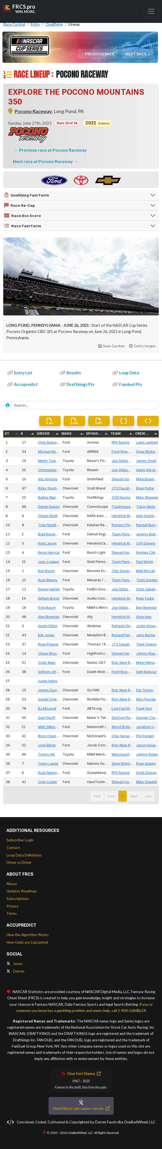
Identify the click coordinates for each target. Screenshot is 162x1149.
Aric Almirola (47, 479)
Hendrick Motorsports (129, 516)
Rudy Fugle (145, 598)
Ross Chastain (49, 736)
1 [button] (122, 796)
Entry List (20, 372)
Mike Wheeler (147, 497)
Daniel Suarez (49, 507)
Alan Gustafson (148, 516)
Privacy (12, 906)
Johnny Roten (147, 754)
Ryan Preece (48, 644)
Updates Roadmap (21, 891)
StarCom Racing (124, 718)
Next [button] (134, 796)
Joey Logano (48, 562)
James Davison (50, 690)
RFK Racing (120, 442)
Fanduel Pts (127, 384)
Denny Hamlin (49, 589)
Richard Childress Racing (131, 525)
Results (70, 372)
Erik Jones (46, 635)
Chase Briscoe (49, 653)
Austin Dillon (47, 626)
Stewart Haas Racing (128, 479)
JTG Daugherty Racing (129, 488)
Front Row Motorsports (130, 452)
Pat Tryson (144, 690)
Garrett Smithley (50, 699)
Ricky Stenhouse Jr (53, 488)
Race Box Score (22, 215)
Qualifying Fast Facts (26, 195)
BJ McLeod (47, 708)
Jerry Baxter (145, 635)
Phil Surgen (145, 736)
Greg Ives (143, 617)
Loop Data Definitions (24, 855)
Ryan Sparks (146, 764)
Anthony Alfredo (51, 672)
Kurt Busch (46, 571)
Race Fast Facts (22, 225)
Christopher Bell (50, 470)
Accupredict (23, 384)
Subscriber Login (19, 840)
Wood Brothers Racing (129, 727)
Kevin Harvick (49, 552)
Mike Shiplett (146, 782)
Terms (11, 913)
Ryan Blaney (47, 580)
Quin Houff (46, 718)
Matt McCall (145, 571)
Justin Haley (47, 681)
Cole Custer (47, 782)
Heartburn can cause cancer (81, 1108)
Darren (15, 971)
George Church (148, 718)
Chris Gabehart (148, 589)
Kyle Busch (47, 608)
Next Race (136, 54)
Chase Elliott (48, 516)
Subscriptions (17, 898)
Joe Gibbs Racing (126, 461)
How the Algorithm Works (27, 935)
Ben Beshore (146, 608)
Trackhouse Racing (127, 507)
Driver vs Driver (19, 862)
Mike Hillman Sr (148, 663)
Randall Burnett (148, 525)
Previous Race (100, 54)
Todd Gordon (146, 580)
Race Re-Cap (19, 205)
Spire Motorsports (126, 764)
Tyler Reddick (49, 525)
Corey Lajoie (48, 764)
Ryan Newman (49, 773)
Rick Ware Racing (125, 663)
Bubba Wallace (49, 497)
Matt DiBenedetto (52, 727)
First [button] (97, 796)
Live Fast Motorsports (129, 708)
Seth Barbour (146, 672)
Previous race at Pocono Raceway (53, 149)
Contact (13, 847)
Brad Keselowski (51, 534)
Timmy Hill (46, 754)
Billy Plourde (146, 699)
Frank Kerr (144, 708)
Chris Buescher (50, 442)
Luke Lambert (147, 442)
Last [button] (148, 796)
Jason (14, 963)
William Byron (48, 598)
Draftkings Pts (77, 384)
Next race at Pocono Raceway (43, 161)
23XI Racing (121, 497)
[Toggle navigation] (151, 11)
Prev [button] (111, 796)
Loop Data (126, 372)
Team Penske (123, 534)
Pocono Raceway (33, 111)
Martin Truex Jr (49, 461)
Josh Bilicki (47, 745)
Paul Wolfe (144, 562)
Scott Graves (146, 773)
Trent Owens (146, 644)
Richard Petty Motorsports (132, 635)
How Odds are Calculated (27, 942)
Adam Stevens (147, 470)
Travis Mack (145, 507)
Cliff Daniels (146, 543)
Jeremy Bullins (147, 534)
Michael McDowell (52, 452)
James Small (146, 461)
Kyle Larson (47, 543)
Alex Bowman (49, 617)
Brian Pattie (145, 488)
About (11, 884)
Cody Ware (47, 663)
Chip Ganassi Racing (128, 571)
